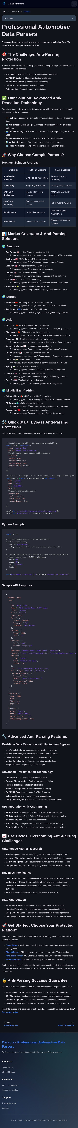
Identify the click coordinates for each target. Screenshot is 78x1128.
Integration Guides (10, 1090)
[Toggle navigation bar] (74, 4)
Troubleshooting (9, 1103)
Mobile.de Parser (13, 960)
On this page (9, 18)
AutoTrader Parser (14, 956)
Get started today (10, 1012)
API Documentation (10, 1085)
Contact (5, 1108)
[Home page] (4, 11)
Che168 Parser (12, 952)
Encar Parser (12, 945)
